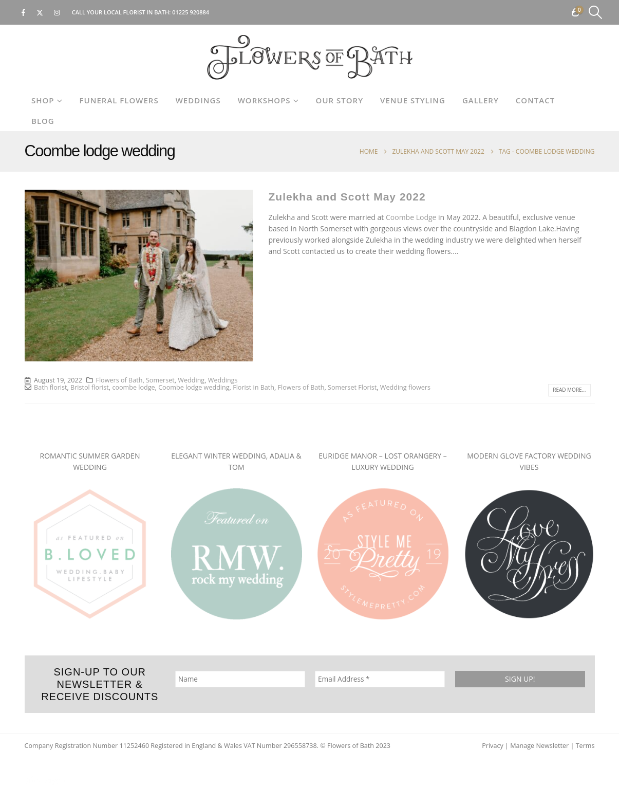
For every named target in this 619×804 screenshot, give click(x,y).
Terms (585, 745)
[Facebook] (23, 12)
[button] (596, 12)
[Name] (240, 679)
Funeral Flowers (119, 100)
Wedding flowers (405, 387)
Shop (42, 100)
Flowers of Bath (119, 380)
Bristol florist (89, 387)
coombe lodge (133, 387)
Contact (535, 100)
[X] (40, 12)
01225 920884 (190, 12)
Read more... (569, 389)
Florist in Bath (253, 387)
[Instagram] (57, 12)
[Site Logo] (309, 57)
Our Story (339, 100)
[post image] (139, 275)
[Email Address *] (380, 679)
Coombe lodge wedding (193, 387)
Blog (42, 121)
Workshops (264, 100)
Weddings (198, 100)
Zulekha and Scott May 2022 (347, 197)
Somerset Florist (352, 387)
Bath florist (50, 387)
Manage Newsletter (539, 745)
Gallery (480, 100)
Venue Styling (412, 100)
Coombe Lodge (411, 217)
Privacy (492, 745)
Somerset (160, 380)
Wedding (191, 380)
